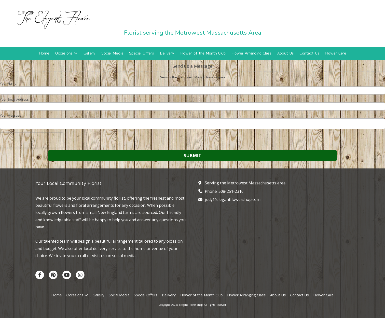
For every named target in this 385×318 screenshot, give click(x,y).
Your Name (8, 83)
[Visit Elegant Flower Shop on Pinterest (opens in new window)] (53, 275)
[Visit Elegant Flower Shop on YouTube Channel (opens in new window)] (66, 275)
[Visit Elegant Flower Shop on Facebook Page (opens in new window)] (39, 275)
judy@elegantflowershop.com (233, 199)
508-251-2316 (231, 191)
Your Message (10, 115)
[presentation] (31, 140)
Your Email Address (14, 99)
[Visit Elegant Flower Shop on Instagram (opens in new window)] (80, 275)
